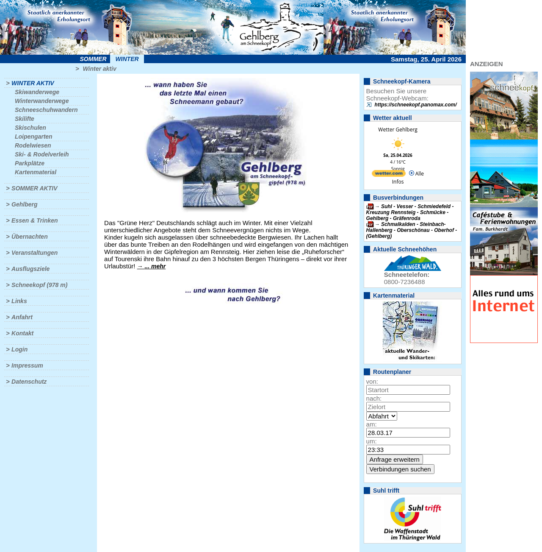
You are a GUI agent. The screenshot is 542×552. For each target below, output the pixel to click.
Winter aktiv (99, 68)
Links (19, 301)
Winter (126, 59)
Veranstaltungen (34, 252)
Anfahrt (22, 317)
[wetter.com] (389, 174)
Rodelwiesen (33, 145)
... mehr (155, 266)
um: (371, 441)
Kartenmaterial (35, 172)
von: (372, 381)
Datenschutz (29, 381)
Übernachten (29, 236)
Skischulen (30, 127)
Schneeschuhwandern (46, 109)
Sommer (93, 59)
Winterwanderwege (42, 101)
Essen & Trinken (34, 220)
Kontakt (22, 333)
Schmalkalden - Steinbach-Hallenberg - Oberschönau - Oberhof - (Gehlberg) (411, 230)
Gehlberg (24, 204)
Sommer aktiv (34, 188)
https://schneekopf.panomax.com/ (416, 105)
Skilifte (24, 118)
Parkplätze (29, 163)
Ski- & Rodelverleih (42, 154)
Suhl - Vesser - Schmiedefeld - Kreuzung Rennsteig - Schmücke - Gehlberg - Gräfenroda (410, 212)
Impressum (27, 365)
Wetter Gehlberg (397, 129)
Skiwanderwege (37, 92)
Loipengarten (34, 136)
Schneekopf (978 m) (39, 285)
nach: (374, 398)
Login (19, 349)
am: (371, 424)
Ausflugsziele (30, 268)
